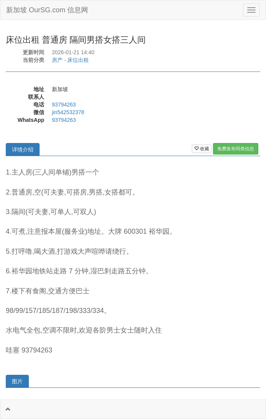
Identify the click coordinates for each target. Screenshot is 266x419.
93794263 (64, 104)
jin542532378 (68, 112)
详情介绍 (22, 149)
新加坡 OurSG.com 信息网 (47, 10)
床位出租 (78, 60)
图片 (17, 381)
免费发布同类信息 (235, 148)
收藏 (201, 148)
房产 (57, 60)
